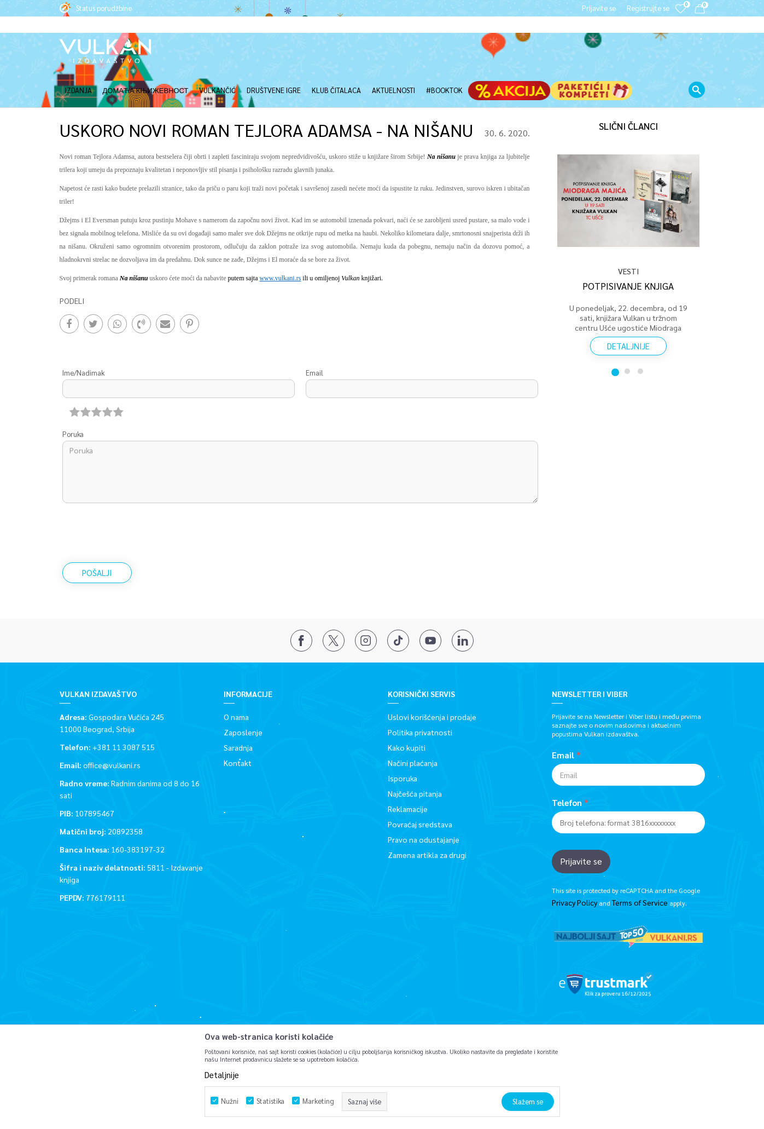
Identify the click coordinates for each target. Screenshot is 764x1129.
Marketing (318, 1101)
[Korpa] (700, 10)
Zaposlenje (243, 695)
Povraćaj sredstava (420, 787)
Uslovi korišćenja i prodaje (432, 680)
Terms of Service (640, 866)
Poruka (73, 397)
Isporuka (402, 741)
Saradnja (238, 711)
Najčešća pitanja (415, 757)
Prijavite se (581, 824)
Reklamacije (408, 772)
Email (314, 336)
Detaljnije (628, 309)
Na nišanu (134, 241)
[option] (628, 220)
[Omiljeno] (680, 16)
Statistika (270, 1101)
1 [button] (615, 334)
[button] (697, 73)
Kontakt (238, 726)
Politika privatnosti (420, 695)
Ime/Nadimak (83, 336)
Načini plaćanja (413, 726)
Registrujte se (648, 8)
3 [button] (641, 334)
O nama (236, 680)
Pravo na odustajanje (423, 803)
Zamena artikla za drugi (427, 818)
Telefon (567, 766)
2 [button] (628, 334)
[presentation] (145, 496)
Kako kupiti (406, 711)
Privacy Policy (574, 866)
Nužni (229, 1101)
